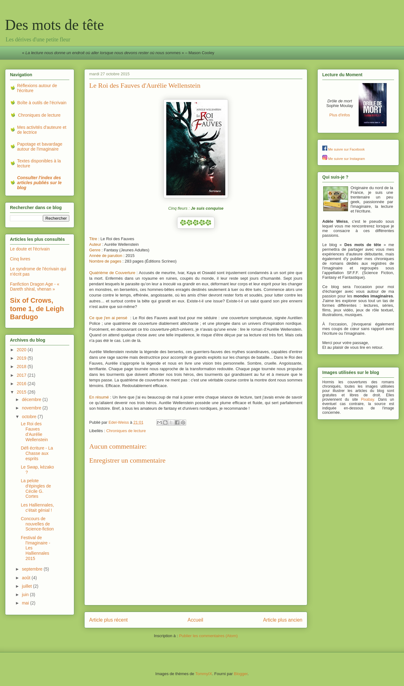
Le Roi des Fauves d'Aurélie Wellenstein (34, 431)
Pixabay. (368, 399)
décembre (32, 399)
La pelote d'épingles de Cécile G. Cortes (36, 488)
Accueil (195, 620)
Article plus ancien (282, 620)
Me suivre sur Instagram (346, 159)
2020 (22, 349)
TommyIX (203, 673)
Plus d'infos (339, 115)
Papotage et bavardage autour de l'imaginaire (39, 147)
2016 (22, 383)
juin (26, 594)
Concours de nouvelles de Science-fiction (37, 524)
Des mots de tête (54, 24)
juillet (27, 586)
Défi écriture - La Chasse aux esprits (37, 453)
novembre (32, 407)
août (26, 577)
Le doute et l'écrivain (30, 248)
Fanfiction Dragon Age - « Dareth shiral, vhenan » (34, 287)
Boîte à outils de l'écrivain (42, 102)
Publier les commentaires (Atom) (208, 635)
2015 (22, 392)
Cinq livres (20, 258)
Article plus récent (108, 620)
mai (26, 602)
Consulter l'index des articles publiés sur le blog (39, 182)
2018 (22, 366)
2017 (22, 375)
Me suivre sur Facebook (346, 149)
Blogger (240, 673)
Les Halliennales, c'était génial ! (37, 507)
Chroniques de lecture (126, 430)
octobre (30, 416)
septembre (33, 569)
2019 (22, 358)
